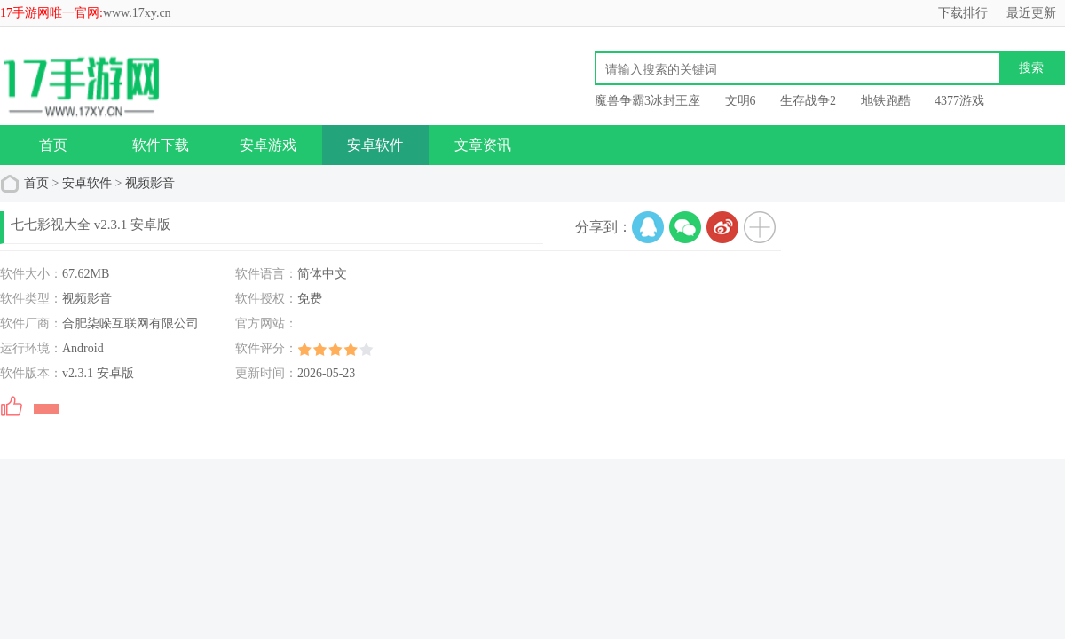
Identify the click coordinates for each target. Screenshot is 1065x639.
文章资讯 (482, 145)
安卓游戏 (268, 145)
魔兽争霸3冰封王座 (647, 100)
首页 (53, 145)
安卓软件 (375, 145)
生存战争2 (808, 100)
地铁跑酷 (886, 100)
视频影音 (150, 183)
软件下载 (160, 145)
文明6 (740, 100)
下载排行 (963, 13)
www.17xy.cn (137, 13)
